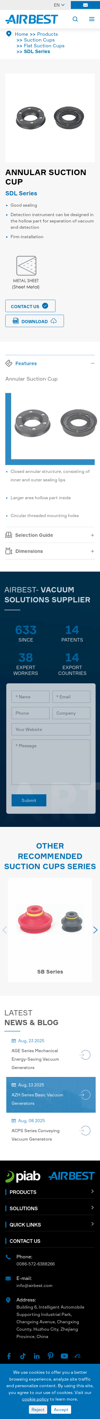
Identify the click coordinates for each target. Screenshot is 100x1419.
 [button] (4, 933)
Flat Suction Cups (44, 45)
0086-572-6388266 (35, 1264)
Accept (61, 1409)
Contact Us (30, 306)
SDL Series (37, 51)
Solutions (24, 1208)
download (35, 321)
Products (47, 34)
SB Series (50, 975)
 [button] (95, 933)
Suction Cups (39, 40)
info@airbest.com (34, 1285)
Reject (38, 1409)
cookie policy (35, 1399)
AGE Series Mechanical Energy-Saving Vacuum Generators (39, 1059)
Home (21, 34)
